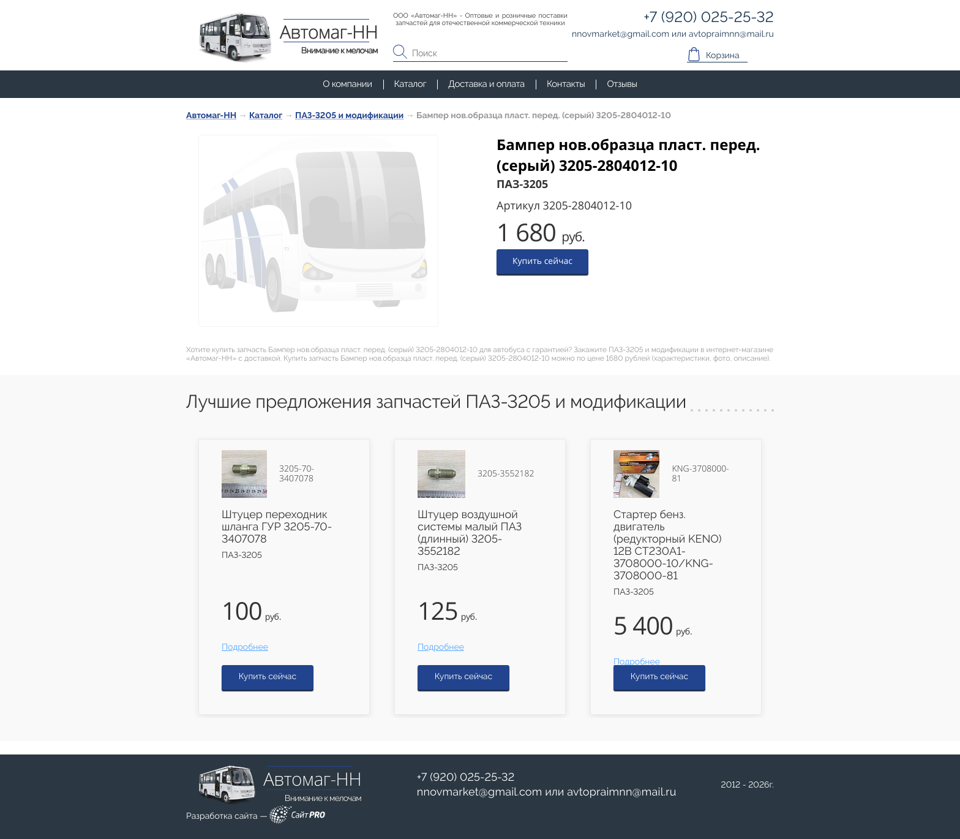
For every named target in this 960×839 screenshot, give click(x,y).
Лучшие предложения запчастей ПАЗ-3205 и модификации (436, 402)
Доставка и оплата (486, 83)
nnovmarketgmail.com (479, 792)
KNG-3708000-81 (700, 474)
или (547, 792)
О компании (347, 83)
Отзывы (622, 83)
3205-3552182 (506, 474)
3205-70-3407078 (296, 474)
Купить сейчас (542, 261)
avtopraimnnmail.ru (621, 792)
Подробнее (245, 647)
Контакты (566, 83)
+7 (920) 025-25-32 (466, 777)
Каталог (410, 83)
